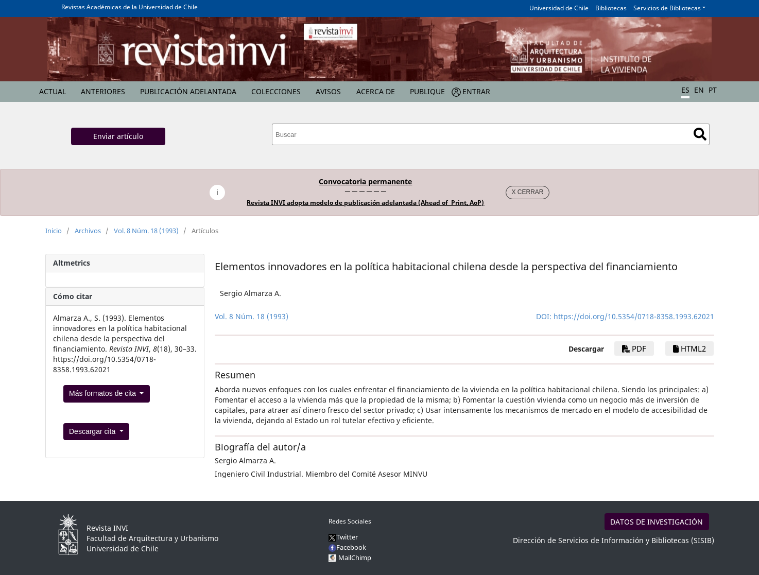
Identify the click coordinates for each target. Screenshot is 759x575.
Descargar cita (93, 431)
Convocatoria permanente (365, 181)
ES (685, 90)
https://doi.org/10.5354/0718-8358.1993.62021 (634, 316)
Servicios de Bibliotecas (667, 8)
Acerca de (375, 91)
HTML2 (689, 348)
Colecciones (276, 91)
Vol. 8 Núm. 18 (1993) (146, 230)
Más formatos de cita (103, 393)
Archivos (88, 230)
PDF (634, 348)
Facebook (347, 547)
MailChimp (354, 557)
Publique (427, 91)
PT (713, 90)
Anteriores (103, 91)
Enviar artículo (118, 136)
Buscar (700, 134)
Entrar (476, 91)
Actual (52, 91)
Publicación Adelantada (188, 91)
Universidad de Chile (559, 8)
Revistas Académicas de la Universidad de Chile (129, 7)
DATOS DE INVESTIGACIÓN (656, 522)
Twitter (343, 537)
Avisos (328, 91)
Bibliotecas (611, 8)
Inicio (53, 230)
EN (699, 90)
